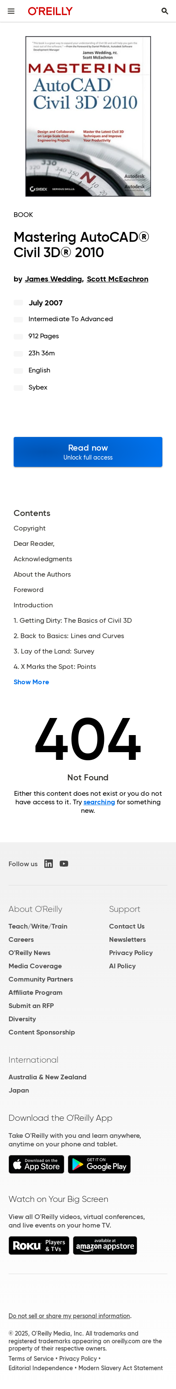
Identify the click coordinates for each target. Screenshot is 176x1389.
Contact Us (126, 926)
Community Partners (41, 979)
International (33, 1060)
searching (99, 801)
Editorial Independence (41, 1368)
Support (125, 909)
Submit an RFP (31, 1005)
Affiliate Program (36, 992)
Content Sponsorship (42, 1032)
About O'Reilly (35, 909)
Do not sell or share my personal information (69, 1316)
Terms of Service (31, 1359)
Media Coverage (35, 965)
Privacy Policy (131, 952)
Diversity (22, 1018)
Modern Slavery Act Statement (120, 1368)
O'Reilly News (29, 952)
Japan (19, 1090)
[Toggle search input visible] (165, 11)
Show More (31, 682)
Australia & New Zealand (48, 1077)
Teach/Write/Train (38, 926)
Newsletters (127, 939)
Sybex (38, 387)
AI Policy (122, 965)
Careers (21, 939)
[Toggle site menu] (11, 11)
